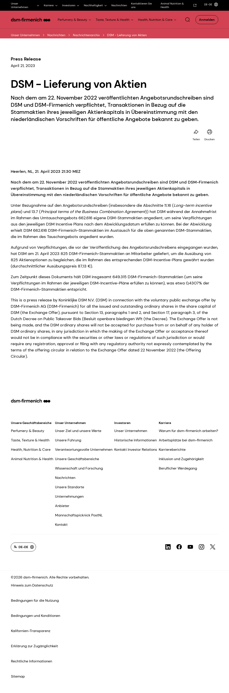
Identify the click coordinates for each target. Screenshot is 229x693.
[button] (187, 19)
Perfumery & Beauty (27, 430)
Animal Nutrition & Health (32, 459)
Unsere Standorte (69, 487)
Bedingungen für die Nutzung (35, 600)
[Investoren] (71, 5)
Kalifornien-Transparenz (30, 630)
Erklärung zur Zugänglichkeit (34, 646)
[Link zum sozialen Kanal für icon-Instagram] (201, 547)
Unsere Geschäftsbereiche (31, 423)
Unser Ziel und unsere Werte (78, 430)
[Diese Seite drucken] (209, 132)
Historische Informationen (135, 440)
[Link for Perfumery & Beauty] (74, 20)
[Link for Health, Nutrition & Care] (157, 20)
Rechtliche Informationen (31, 661)
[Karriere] (51, 5)
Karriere (165, 423)
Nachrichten (56, 35)
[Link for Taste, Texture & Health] (114, 20)
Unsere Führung (68, 440)
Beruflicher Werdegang (178, 468)
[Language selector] (210, 4)
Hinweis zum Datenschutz (32, 585)
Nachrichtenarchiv (86, 35)
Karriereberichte (172, 449)
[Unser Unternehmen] (25, 5)
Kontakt (61, 524)
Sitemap (18, 676)
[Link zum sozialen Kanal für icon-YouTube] (190, 547)
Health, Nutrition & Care (31, 449)
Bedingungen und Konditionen (35, 615)
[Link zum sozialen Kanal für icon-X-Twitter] (212, 547)
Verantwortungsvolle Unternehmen (83, 449)
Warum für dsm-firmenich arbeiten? (188, 430)
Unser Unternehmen (25, 35)
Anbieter (62, 505)
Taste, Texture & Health (30, 440)
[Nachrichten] (119, 5)
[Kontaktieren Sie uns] (144, 5)
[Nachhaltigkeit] (96, 5)
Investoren (122, 423)
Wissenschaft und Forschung (79, 468)
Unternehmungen (69, 496)
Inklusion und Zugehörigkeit (181, 459)
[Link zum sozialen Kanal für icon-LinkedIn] (168, 547)
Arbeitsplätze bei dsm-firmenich (185, 440)
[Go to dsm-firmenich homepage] (31, 19)
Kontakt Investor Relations (135, 449)
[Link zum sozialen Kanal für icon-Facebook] (179, 547)
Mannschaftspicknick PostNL (79, 515)
